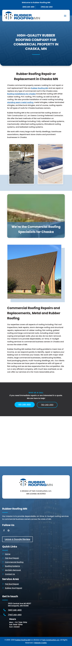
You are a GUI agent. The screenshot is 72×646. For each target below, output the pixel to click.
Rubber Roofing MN (39, 88)
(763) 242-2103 (14, 614)
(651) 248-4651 (15, 610)
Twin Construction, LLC (50, 640)
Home (7, 554)
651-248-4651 (24, 404)
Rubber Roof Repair (13, 588)
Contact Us (10, 574)
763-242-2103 (47, 404)
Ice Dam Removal (13, 570)
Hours (12, 619)
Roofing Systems (12, 566)
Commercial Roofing (14, 562)
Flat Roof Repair (12, 558)
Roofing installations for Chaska (21, 94)
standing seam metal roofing (20, 102)
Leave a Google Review (17, 539)
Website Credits (40, 643)
